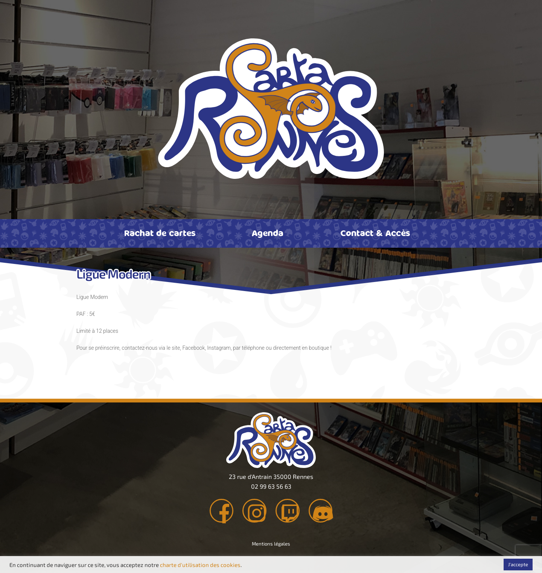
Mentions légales (271, 546)
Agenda (267, 232)
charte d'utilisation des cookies (200, 564)
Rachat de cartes (160, 232)
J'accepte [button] (518, 564)
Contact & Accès (375, 232)
